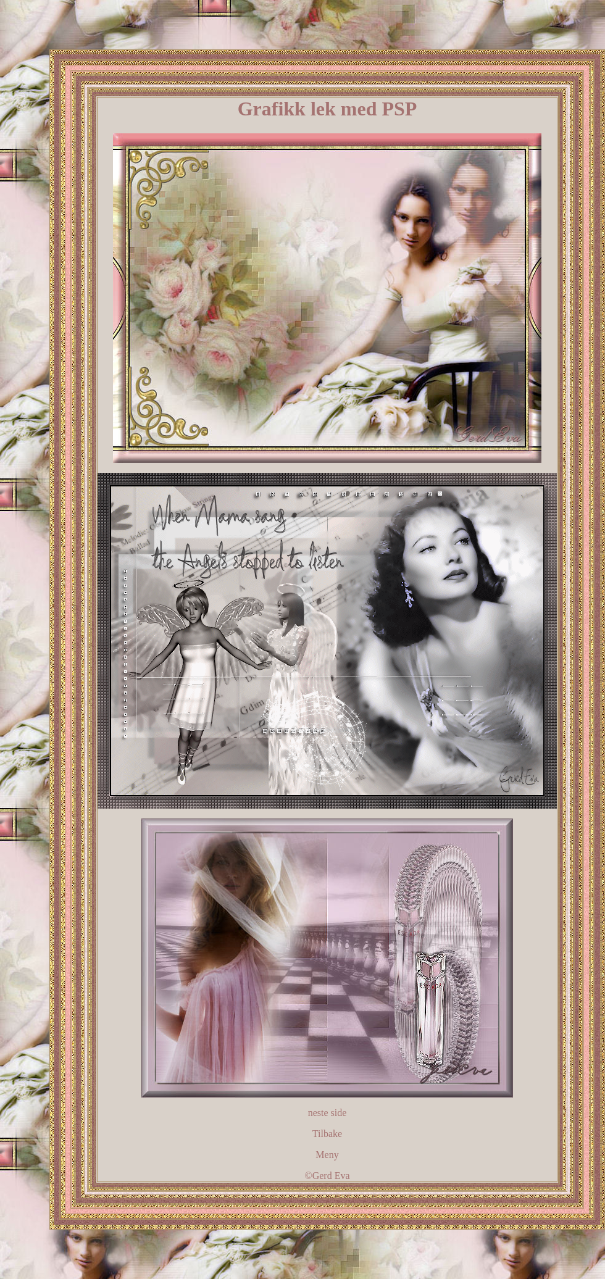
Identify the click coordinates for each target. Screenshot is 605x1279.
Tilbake (327, 1133)
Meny (326, 1154)
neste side (327, 1112)
